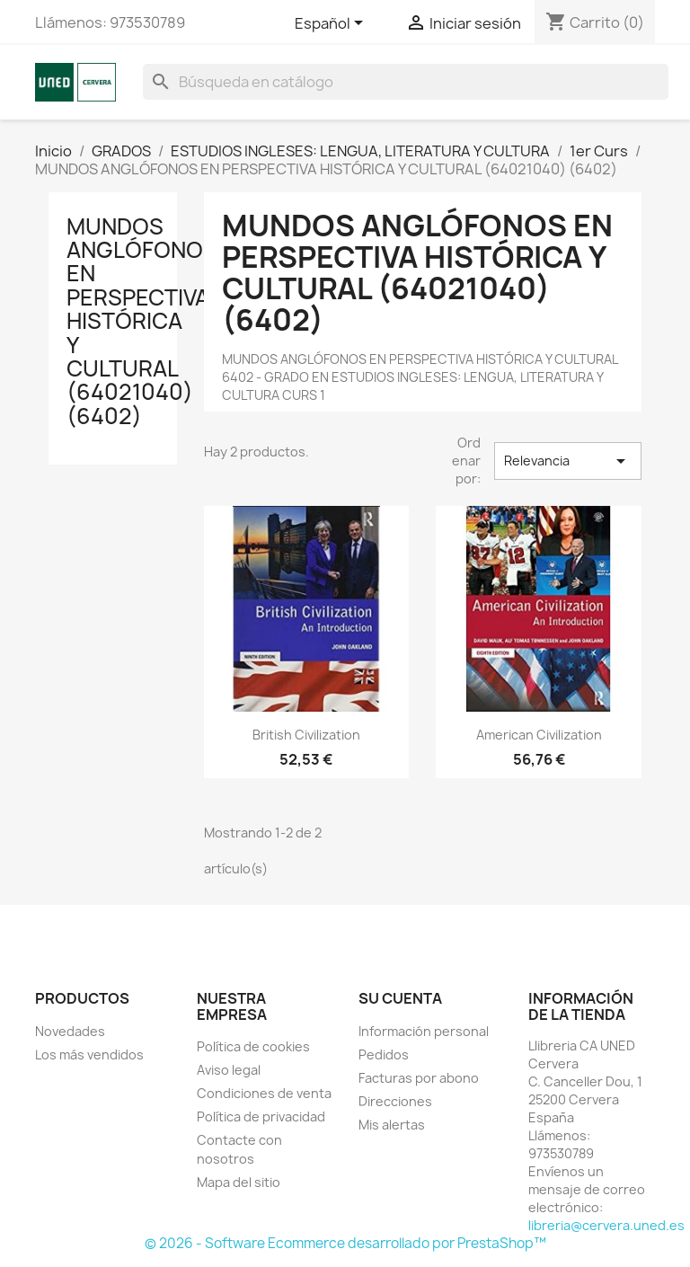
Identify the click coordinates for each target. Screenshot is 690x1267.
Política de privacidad (261, 1116)
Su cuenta (400, 998)
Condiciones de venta (264, 1093)
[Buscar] (405, 82)
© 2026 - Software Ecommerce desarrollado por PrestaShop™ (345, 1243)
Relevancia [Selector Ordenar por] (568, 461)
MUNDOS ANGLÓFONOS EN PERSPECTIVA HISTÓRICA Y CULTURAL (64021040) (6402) (141, 321)
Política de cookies (253, 1046)
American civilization (539, 734)
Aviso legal (229, 1069)
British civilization (306, 734)
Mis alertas (391, 1124)
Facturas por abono (418, 1077)
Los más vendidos (89, 1054)
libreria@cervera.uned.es (606, 1225)
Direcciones (395, 1101)
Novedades (70, 1031)
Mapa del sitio (238, 1182)
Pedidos (383, 1054)
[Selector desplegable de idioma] (332, 24)
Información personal (423, 1031)
